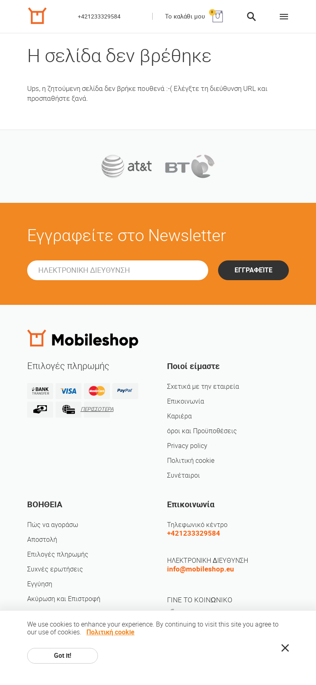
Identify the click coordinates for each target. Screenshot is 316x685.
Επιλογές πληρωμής (57, 554)
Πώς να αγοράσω (52, 525)
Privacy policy (187, 446)
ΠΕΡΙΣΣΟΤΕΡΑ (97, 409)
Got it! (62, 655)
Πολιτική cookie (190, 460)
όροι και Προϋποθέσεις (202, 431)
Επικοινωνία (185, 401)
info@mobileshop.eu (200, 569)
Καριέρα (179, 416)
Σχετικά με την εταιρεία (203, 386)
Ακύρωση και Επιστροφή (63, 599)
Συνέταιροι (183, 475)
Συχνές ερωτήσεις (55, 569)
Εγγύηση (39, 584)
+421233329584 (99, 16)
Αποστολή (42, 539)
